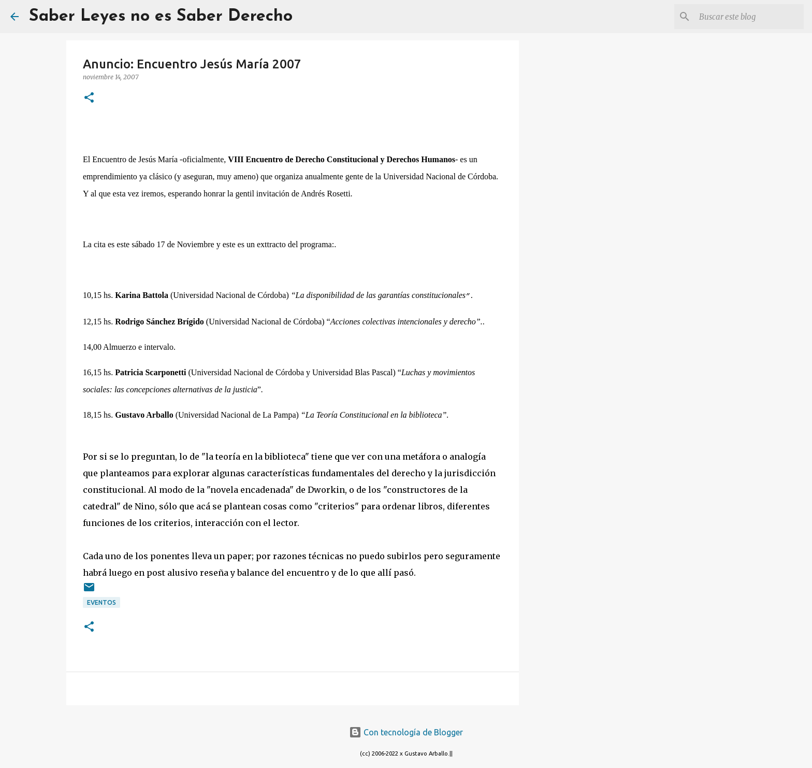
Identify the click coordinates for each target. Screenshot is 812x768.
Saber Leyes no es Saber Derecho (161, 16)
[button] (89, 98)
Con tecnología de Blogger (406, 732)
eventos (101, 602)
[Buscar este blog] (749, 16)
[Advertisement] (572, 207)
